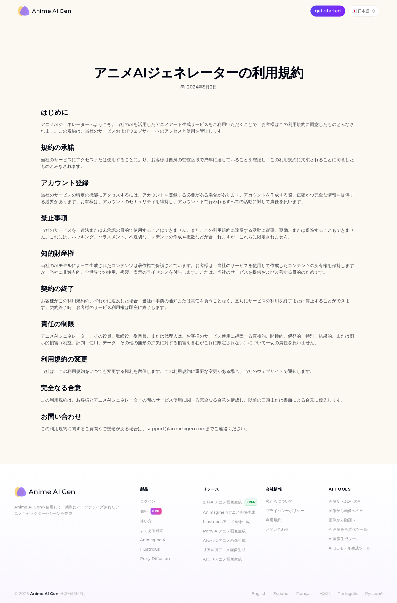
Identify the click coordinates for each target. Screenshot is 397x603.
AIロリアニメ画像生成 (222, 559)
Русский (374, 593)
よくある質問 (151, 530)
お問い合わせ (277, 529)
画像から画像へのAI (348, 510)
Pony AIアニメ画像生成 (224, 531)
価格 (151, 511)
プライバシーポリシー (285, 510)
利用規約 (273, 520)
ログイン (147, 501)
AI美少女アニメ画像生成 (224, 540)
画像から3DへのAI (347, 501)
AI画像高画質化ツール (350, 529)
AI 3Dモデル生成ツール (351, 548)
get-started (328, 11)
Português (347, 593)
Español (281, 593)
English (259, 593)
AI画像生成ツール (346, 538)
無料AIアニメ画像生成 (230, 502)
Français (304, 593)
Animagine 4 (152, 539)
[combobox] (363, 11)
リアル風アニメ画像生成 (224, 549)
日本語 (325, 593)
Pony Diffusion (155, 558)
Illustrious (150, 549)
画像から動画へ (344, 520)
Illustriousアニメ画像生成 (226, 521)
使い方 (146, 521)
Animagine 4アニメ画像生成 (229, 512)
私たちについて (279, 501)
